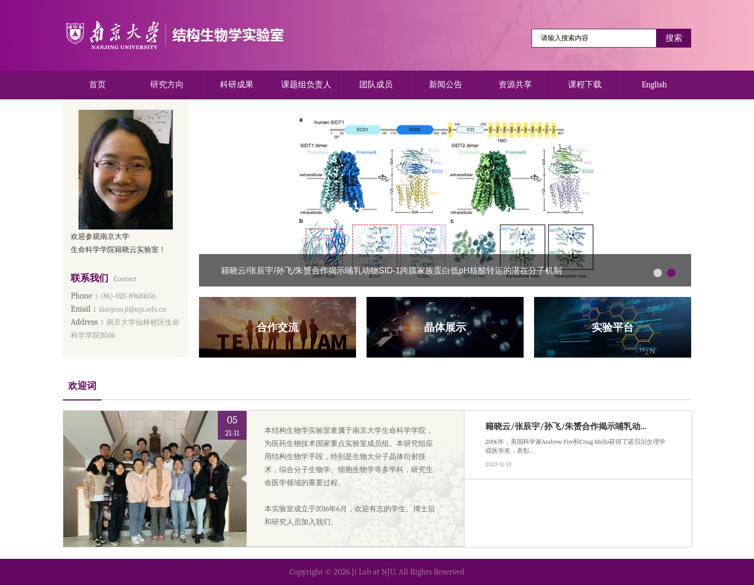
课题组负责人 (306, 84)
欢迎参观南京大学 (100, 236)
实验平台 (613, 328)
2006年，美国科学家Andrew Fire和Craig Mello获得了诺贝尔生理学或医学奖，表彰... (575, 446)
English (654, 84)
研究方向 (167, 84)
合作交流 (277, 328)
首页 (97, 84)
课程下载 (585, 84)
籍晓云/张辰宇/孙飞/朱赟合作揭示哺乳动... (565, 426)
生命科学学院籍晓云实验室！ (118, 249)
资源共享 (515, 84)
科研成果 (236, 84)
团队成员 (376, 84)
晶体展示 (445, 328)
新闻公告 (445, 84)
